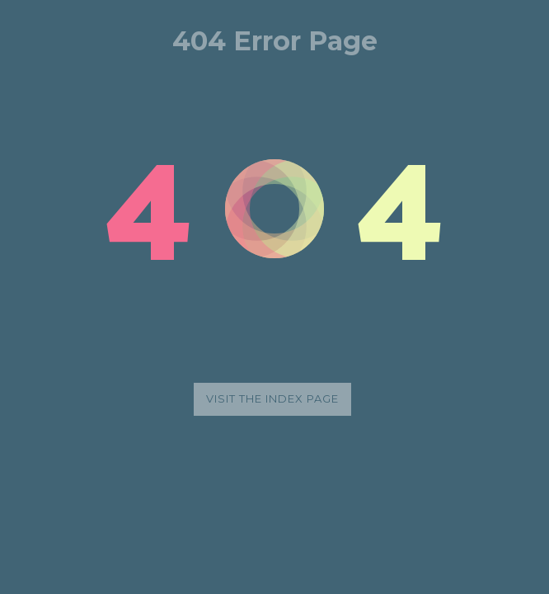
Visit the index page (272, 398)
